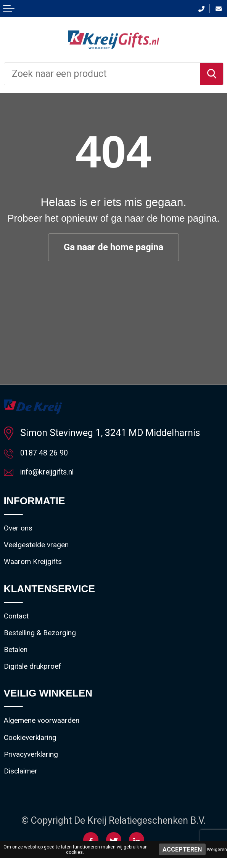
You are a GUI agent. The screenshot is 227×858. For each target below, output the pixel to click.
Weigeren (217, 849)
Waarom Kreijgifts (41, 575)
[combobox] (102, 74)
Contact (20, 633)
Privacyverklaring (40, 790)
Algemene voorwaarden (53, 750)
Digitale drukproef (41, 692)
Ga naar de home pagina (113, 247)
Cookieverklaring (39, 770)
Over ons (22, 535)
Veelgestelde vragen (46, 555)
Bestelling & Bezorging (51, 652)
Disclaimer (26, 810)
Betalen (19, 673)
